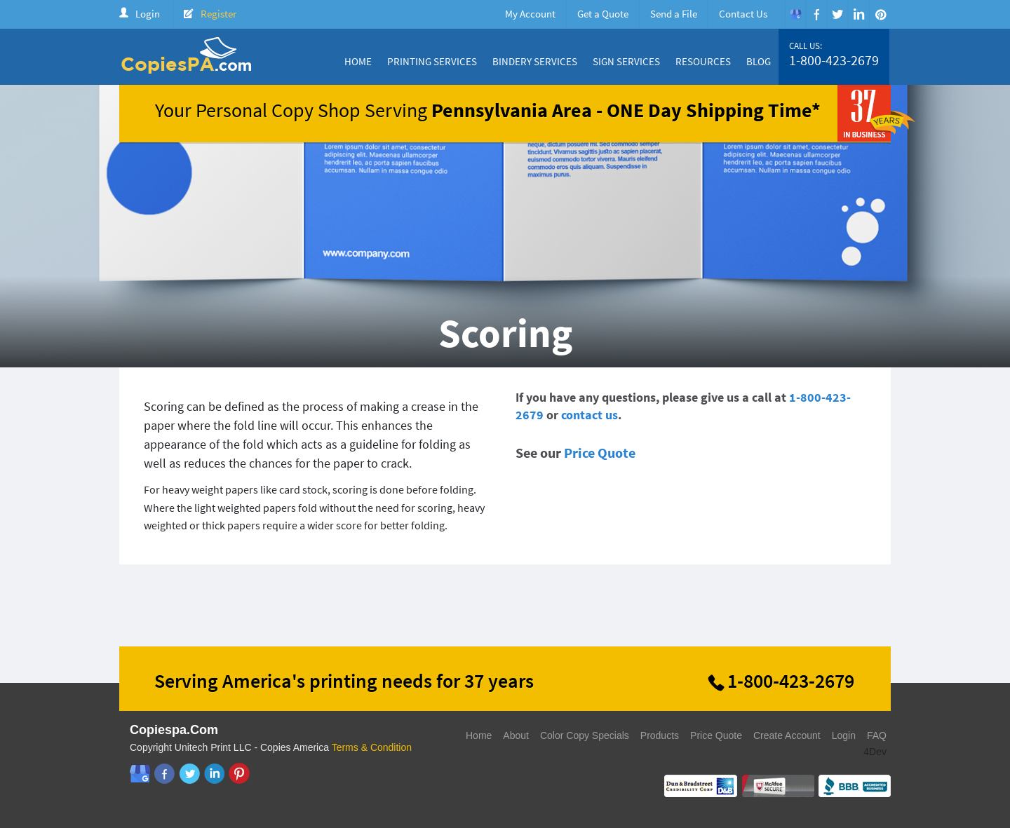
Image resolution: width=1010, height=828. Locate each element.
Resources (703, 61)
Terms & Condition (372, 747)
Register (218, 13)
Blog (758, 61)
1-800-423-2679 (834, 60)
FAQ (877, 735)
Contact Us (743, 13)
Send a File (673, 13)
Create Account (787, 735)
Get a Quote (602, 13)
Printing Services (432, 61)
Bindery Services (534, 61)
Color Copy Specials (584, 735)
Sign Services (626, 61)
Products (659, 735)
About (516, 735)
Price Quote (599, 452)
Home (358, 61)
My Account (530, 13)
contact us (589, 415)
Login (147, 13)
